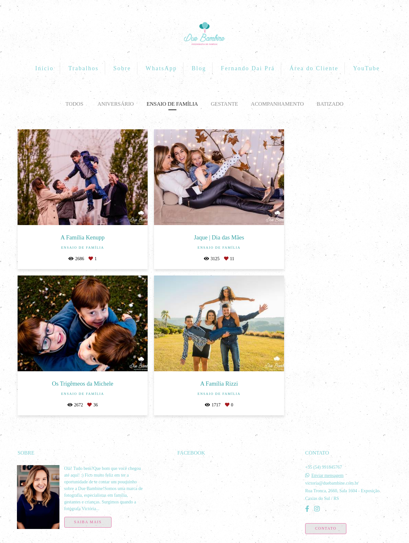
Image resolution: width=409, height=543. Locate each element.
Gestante (224, 104)
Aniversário (115, 104)
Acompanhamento (277, 104)
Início (44, 68)
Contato (325, 514)
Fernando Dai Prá (248, 68)
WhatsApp (161, 68)
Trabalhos (83, 68)
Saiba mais (88, 508)
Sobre (122, 68)
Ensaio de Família (172, 104)
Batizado (330, 104)
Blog (199, 68)
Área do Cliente (313, 68)
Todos (74, 104)
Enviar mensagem (327, 461)
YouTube (366, 68)
